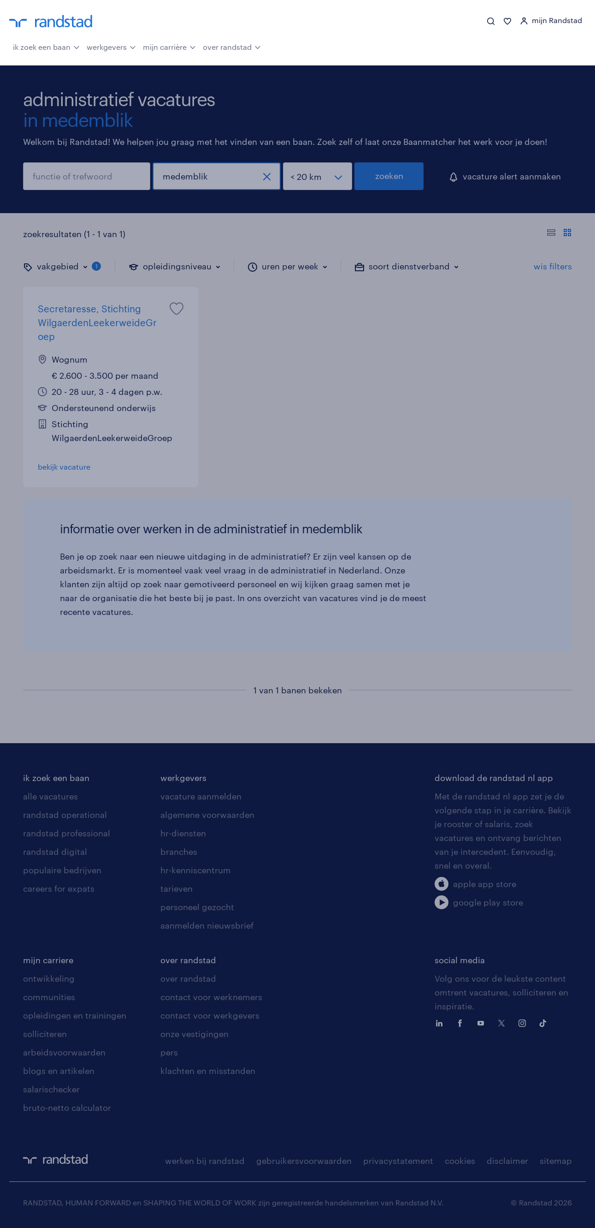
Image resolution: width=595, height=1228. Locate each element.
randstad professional (66, 833)
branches (178, 851)
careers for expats (58, 888)
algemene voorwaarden (207, 815)
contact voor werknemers (211, 997)
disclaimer (507, 1161)
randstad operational (65, 815)
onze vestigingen (194, 1034)
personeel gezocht (197, 907)
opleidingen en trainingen (74, 1015)
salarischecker (51, 1089)
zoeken (389, 176)
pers (169, 1052)
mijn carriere (48, 960)
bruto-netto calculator (67, 1108)
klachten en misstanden (207, 1071)
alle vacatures (50, 796)
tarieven (176, 888)
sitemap (556, 1161)
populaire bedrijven (62, 870)
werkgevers (111, 46)
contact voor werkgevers (209, 1015)
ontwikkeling (49, 978)
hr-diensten (183, 833)
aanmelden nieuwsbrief (206, 925)
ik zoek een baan (46, 46)
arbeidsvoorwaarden (64, 1052)
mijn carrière (169, 46)
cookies (460, 1161)
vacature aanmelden (201, 796)
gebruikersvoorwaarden (304, 1161)
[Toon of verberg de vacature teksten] (559, 234)
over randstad (232, 46)
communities (49, 997)
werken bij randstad (205, 1161)
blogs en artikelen (58, 1071)
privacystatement (398, 1161)
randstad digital (55, 851)
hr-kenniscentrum (195, 870)
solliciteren (45, 1034)
